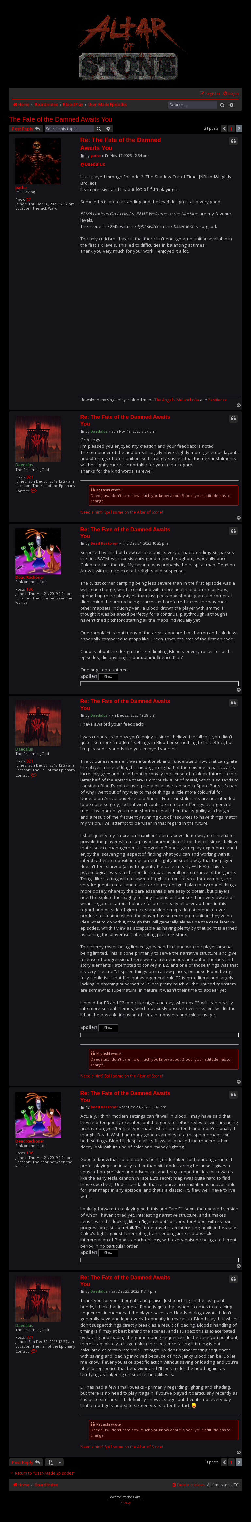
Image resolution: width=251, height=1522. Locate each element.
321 (29, 477)
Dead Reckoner (29, 577)
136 (29, 589)
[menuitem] (231, 94)
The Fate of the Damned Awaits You (60, 119)
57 (28, 199)
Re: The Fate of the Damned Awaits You (120, 143)
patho (21, 187)
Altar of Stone (149, 512)
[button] (224, 128)
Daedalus (24, 465)
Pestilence (217, 400)
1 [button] (231, 129)
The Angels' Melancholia (176, 400)
